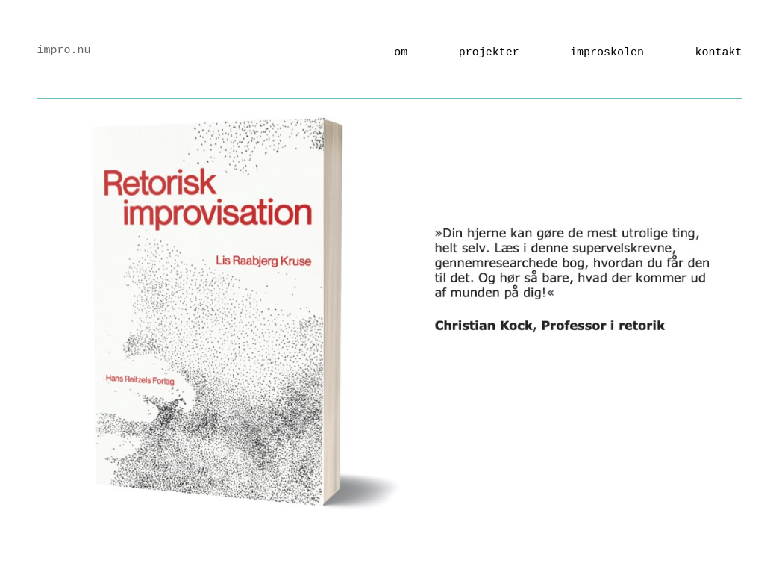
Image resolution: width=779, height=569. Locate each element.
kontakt (718, 52)
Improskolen (607, 52)
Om (400, 52)
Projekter (489, 52)
